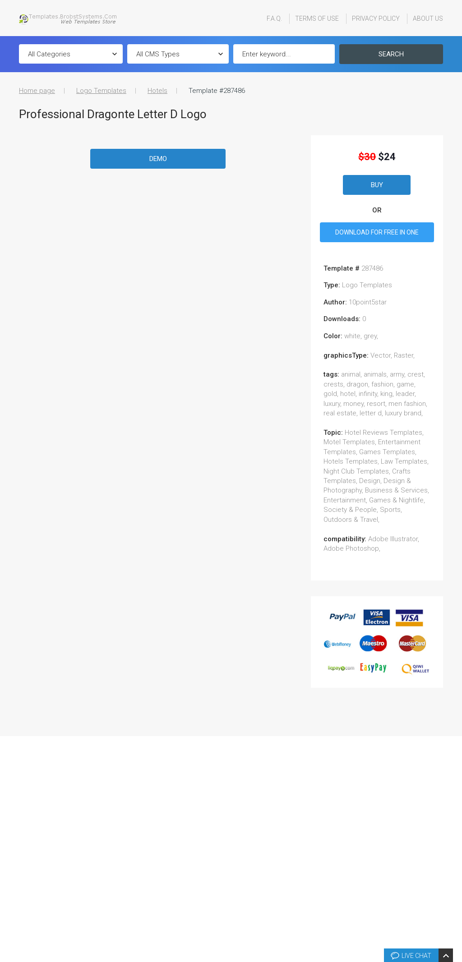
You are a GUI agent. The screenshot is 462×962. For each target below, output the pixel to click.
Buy (377, 185)
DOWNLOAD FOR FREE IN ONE (377, 232)
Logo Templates (101, 91)
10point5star (368, 302)
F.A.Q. (274, 18)
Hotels (157, 91)
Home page (37, 91)
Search (391, 54)
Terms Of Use (317, 18)
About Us (428, 18)
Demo (158, 159)
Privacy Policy (376, 18)
